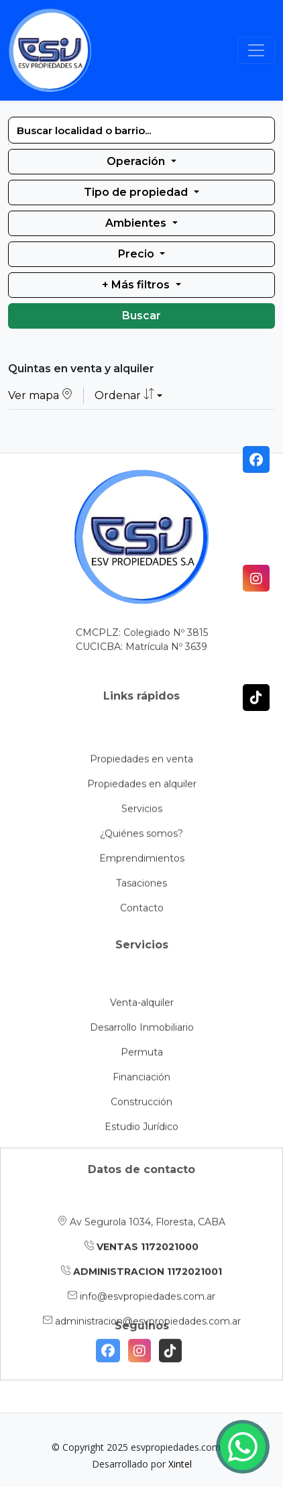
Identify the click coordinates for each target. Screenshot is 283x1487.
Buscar (141, 315)
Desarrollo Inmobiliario (142, 1072)
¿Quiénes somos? (141, 887)
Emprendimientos (141, 911)
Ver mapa (40, 396)
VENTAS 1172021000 (141, 1284)
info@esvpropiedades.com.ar (141, 1334)
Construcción (141, 1147)
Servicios (141, 862)
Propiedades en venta (141, 812)
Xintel (180, 1463)
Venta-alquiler (142, 1048)
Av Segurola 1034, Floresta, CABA (141, 1260)
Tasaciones (141, 936)
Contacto (142, 961)
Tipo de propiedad (137, 192)
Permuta (142, 1097)
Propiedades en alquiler (141, 837)
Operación (137, 161)
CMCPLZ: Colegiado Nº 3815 (142, 641)
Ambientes (137, 223)
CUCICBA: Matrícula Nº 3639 (141, 655)
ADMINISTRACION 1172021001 (141, 1309)
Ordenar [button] (124, 396)
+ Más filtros (137, 284)
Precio (137, 253)
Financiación (141, 1122)
